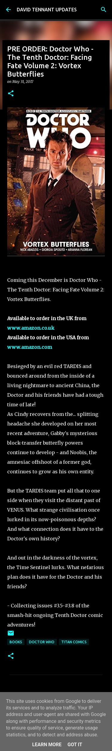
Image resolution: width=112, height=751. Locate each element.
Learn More (47, 744)
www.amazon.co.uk (30, 328)
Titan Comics (74, 642)
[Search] (103, 9)
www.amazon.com (29, 347)
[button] (10, 94)
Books (16, 642)
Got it (74, 744)
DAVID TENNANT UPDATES (47, 9)
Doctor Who (41, 642)
